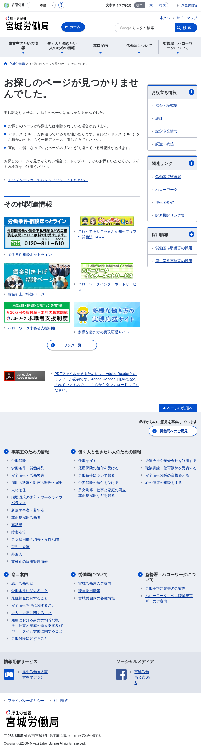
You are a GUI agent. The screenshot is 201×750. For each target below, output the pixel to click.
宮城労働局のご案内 (94, 583)
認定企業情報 (166, 131)
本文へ (165, 18)
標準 (139, 5)
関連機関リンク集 (170, 215)
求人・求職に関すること (31, 612)
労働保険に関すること (29, 638)
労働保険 (18, 460)
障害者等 (18, 532)
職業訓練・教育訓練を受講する (171, 468)
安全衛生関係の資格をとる (167, 475)
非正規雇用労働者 (26, 517)
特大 (162, 5)
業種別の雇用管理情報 (29, 561)
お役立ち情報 (173, 92)
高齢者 (16, 524)
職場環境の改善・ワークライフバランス (37, 500)
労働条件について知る (96, 475)
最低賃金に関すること (29, 598)
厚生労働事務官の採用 (173, 261)
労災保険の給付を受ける (98, 482)
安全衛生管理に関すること (33, 605)
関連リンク (173, 163)
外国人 (16, 554)
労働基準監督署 (168, 177)
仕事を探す (87, 460)
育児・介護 (20, 546)
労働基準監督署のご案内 (165, 588)
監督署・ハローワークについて (170, 577)
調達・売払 (164, 144)
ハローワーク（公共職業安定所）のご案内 (169, 598)
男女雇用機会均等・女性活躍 (35, 539)
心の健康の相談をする (163, 482)
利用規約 (61, 700)
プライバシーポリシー (26, 700)
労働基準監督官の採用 (173, 248)
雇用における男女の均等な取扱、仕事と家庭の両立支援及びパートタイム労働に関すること (37, 625)
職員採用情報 (89, 590)
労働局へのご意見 (173, 431)
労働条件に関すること (29, 590)
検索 (187, 28)
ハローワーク (166, 190)
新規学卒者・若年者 (27, 510)
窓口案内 (19, 574)
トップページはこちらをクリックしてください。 (48, 180)
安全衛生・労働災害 (27, 475)
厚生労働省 (189, 5)
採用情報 (173, 234)
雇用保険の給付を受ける (98, 468)
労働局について (93, 574)
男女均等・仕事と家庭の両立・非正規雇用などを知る (104, 492)
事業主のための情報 (30, 451)
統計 (159, 118)
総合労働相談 (22, 583)
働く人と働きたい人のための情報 (109, 451)
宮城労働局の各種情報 (96, 598)
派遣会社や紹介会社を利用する (171, 460)
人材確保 (18, 490)
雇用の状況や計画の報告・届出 (37, 482)
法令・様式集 (166, 105)
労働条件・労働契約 (27, 468)
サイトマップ (187, 18)
